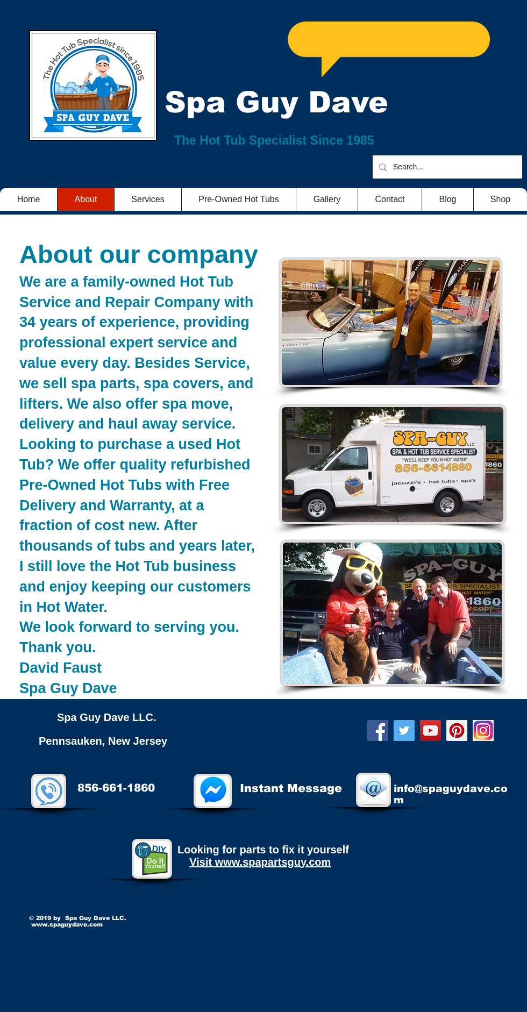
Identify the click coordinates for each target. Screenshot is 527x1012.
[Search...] (446, 167)
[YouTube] (430, 730)
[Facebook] (377, 730)
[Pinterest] (456, 730)
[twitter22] (483, 730)
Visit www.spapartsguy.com (260, 862)
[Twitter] (404, 730)
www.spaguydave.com (67, 924)
